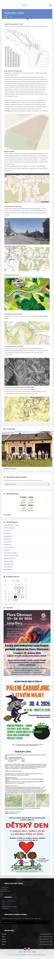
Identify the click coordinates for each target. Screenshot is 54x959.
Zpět (10, 17)
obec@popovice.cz (10, 111)
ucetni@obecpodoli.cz (11, 905)
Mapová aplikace (8, 569)
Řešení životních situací (10, 558)
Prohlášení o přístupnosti (27, 954)
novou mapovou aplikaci (36, 153)
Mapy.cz (39, 391)
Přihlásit (34, 952)
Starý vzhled (36, 954)
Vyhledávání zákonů (9, 564)
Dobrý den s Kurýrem (9, 547)
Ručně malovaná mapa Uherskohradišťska (31, 277)
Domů (5, 17)
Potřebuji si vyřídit (8, 561)
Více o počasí (7, 515)
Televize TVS (7, 550)
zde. (16, 75)
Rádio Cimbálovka (8, 567)
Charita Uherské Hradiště (10, 553)
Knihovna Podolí (8, 536)
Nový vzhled (42, 954)
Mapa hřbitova (7, 533)
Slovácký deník (7, 544)
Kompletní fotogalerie (10, 468)
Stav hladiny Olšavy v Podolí (11, 525)
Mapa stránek (27, 952)
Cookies (20, 954)
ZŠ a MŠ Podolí (7, 530)
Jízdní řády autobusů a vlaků (11, 555)
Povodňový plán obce (9, 528)
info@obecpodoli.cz (10, 903)
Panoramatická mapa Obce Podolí (30, 208)
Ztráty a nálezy (7, 541)
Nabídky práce (7, 539)
